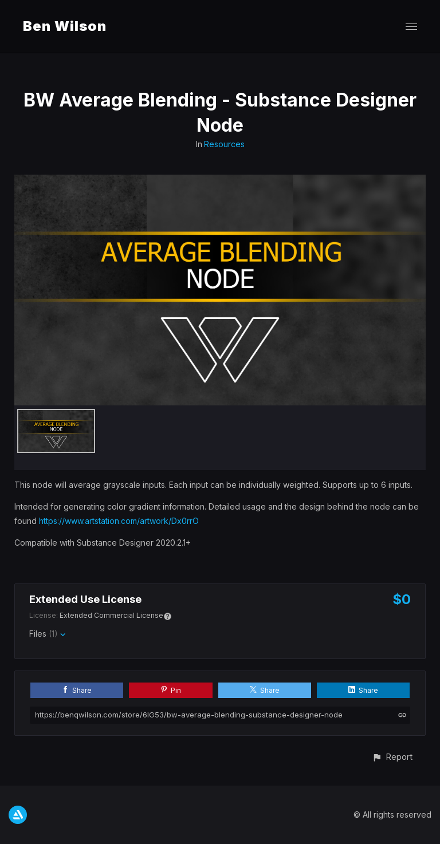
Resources (224, 144)
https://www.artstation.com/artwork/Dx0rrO (119, 521)
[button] (392, 756)
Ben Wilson (65, 26)
